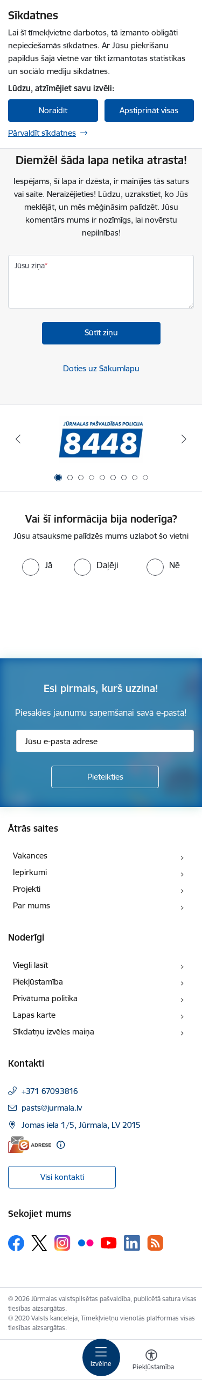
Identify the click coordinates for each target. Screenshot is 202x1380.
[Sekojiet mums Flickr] (86, 1242)
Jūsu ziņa (30, 265)
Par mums (31, 905)
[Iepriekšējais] (18, 439)
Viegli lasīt (30, 965)
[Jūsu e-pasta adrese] (105, 741)
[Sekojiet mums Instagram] (62, 1243)
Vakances (30, 855)
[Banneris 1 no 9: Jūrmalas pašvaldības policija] (101, 439)
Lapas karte (34, 1015)
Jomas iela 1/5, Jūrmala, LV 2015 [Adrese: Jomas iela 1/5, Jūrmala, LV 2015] (81, 1125)
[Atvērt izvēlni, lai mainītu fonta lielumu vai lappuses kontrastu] (151, 1361)
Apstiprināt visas (149, 110)
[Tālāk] (184, 439)
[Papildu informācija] (61, 1145)
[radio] (37, 565)
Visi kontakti (62, 1177)
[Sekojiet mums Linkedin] (132, 1243)
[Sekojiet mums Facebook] (16, 1243)
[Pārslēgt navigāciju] (101, 1357)
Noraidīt (53, 110)
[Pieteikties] (105, 777)
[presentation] (90, 616)
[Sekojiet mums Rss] (155, 1243)
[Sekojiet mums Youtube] (109, 1242)
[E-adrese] (29, 1145)
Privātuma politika (45, 998)
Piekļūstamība (38, 982)
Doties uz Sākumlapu (101, 368)
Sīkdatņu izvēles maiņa (53, 1031)
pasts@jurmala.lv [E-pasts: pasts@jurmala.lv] (52, 1108)
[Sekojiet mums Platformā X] (39, 1243)
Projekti (26, 889)
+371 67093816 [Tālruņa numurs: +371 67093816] (50, 1091)
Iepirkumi (30, 872)
